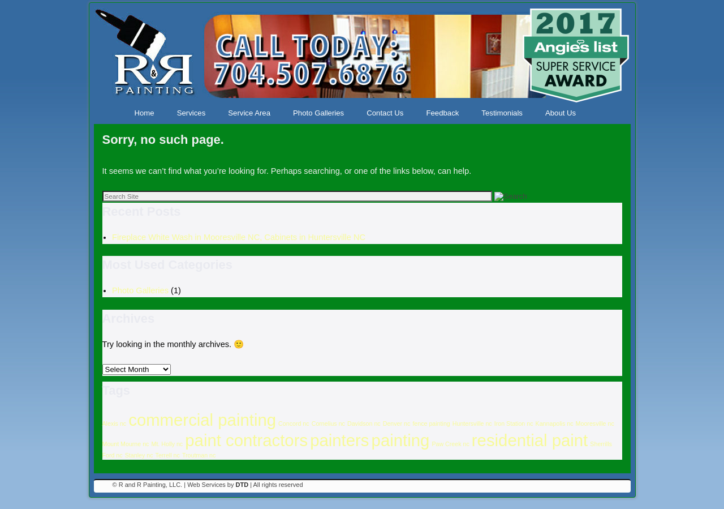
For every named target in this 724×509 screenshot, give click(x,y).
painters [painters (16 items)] (339, 440)
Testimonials (502, 113)
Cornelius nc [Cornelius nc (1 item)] (328, 423)
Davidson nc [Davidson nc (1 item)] (364, 423)
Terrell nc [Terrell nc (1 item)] (168, 455)
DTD (242, 484)
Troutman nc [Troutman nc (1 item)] (199, 455)
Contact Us (385, 113)
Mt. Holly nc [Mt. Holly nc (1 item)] (167, 443)
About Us (560, 113)
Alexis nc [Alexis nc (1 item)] (114, 423)
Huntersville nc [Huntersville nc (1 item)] (472, 423)
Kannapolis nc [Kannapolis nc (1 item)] (555, 423)
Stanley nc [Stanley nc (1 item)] (139, 455)
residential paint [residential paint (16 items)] (530, 440)
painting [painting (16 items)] (401, 440)
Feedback (442, 113)
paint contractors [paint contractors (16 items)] (246, 440)
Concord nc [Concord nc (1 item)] (293, 423)
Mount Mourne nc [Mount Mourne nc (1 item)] (125, 443)
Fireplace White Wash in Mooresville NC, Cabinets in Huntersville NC (238, 237)
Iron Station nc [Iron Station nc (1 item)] (513, 423)
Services (191, 113)
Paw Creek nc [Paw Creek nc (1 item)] (450, 443)
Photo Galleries (318, 113)
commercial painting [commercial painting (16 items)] (202, 419)
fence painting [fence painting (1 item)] (431, 423)
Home (144, 113)
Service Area (249, 113)
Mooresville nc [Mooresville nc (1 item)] (595, 423)
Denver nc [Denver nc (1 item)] (397, 423)
